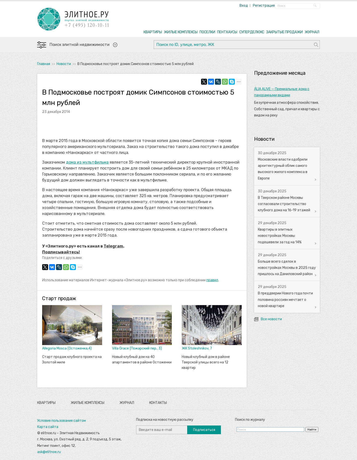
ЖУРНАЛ (312, 32)
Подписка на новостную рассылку (164, 420)
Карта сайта (47, 427)
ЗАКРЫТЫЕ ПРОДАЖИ (284, 32)
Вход (243, 5)
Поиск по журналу (250, 420)
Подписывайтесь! (61, 252)
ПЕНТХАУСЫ (227, 32)
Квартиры (46, 403)
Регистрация (264, 5)
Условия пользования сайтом (61, 421)
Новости (64, 64)
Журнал (126, 403)
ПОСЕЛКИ (207, 32)
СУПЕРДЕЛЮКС (251, 32)
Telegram (113, 246)
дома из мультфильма (87, 162)
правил (212, 280)
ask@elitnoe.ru (49, 452)
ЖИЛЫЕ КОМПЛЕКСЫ (181, 32)
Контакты (158, 403)
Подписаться (204, 430)
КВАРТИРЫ (153, 32)
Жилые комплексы (87, 403)
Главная (43, 64)
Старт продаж (59, 298)
